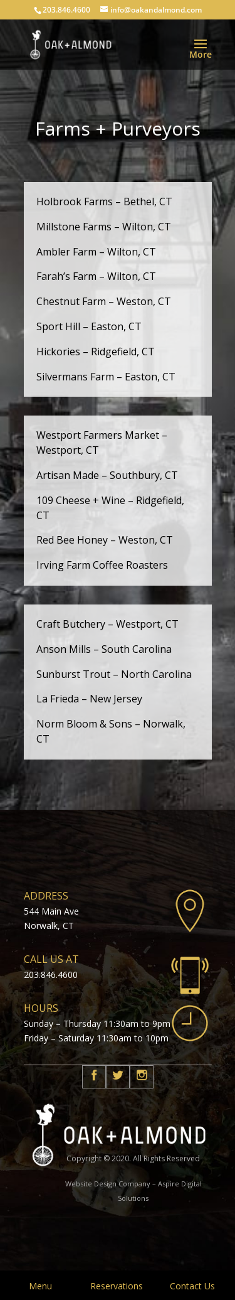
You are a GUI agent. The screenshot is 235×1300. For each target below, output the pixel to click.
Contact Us (192, 1286)
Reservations (116, 1286)
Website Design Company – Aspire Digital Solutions (133, 1191)
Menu (40, 1286)
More (200, 54)
